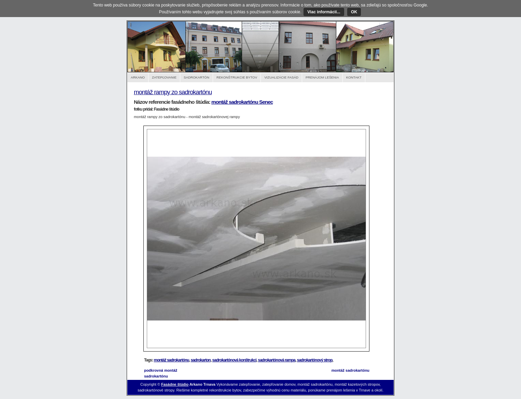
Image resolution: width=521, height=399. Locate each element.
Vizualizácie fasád (281, 77)
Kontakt (354, 77)
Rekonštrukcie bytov (236, 77)
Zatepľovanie (164, 77)
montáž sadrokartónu (171, 360)
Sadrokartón (196, 77)
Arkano (138, 77)
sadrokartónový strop (315, 360)
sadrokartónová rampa (276, 360)
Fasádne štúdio (174, 384)
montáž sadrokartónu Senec (242, 102)
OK (354, 12)
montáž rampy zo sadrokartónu (173, 92)
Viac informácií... (323, 12)
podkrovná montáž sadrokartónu (160, 373)
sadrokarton (200, 360)
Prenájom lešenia (322, 77)
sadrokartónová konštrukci (234, 360)
